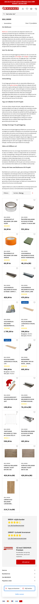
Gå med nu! (25, 562)
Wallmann (5, 31)
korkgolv (26, 56)
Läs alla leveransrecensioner (17, 538)
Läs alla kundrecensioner (16, 525)
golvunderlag (13, 85)
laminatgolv (18, 56)
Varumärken (7, 23)
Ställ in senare (19, 594)
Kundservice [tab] (6, 574)
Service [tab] (4, 570)
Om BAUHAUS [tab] (6, 577)
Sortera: (21, 193)
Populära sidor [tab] (7, 581)
